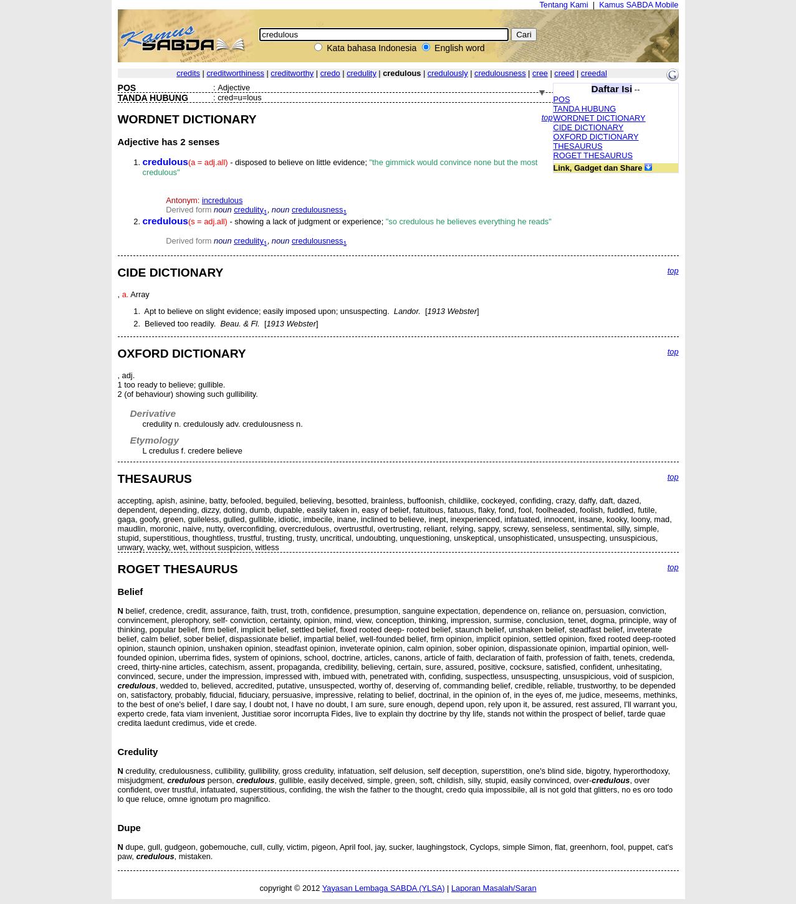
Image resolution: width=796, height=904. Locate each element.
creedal (594, 73)
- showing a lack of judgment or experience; (347, 221)
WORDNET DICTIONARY (600, 118)
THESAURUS (578, 146)
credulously (448, 73)
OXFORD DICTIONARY (596, 136)
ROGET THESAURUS (593, 155)
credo (330, 73)
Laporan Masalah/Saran (494, 888)
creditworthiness (235, 73)
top (547, 117)
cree (540, 73)
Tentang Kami (563, 4)
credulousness (500, 73)
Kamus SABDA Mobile (638, 4)
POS (562, 99)
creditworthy (292, 73)
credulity (361, 73)
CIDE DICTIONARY (589, 127)
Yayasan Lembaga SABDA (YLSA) (383, 888)
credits (188, 73)
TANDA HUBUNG (585, 108)
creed (564, 73)
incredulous (222, 200)
